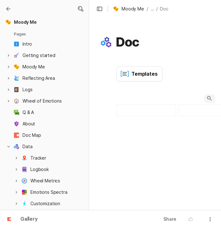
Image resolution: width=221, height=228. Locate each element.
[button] (80, 8)
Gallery (29, 219)
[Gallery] (8, 8)
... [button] (152, 8)
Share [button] (169, 219)
